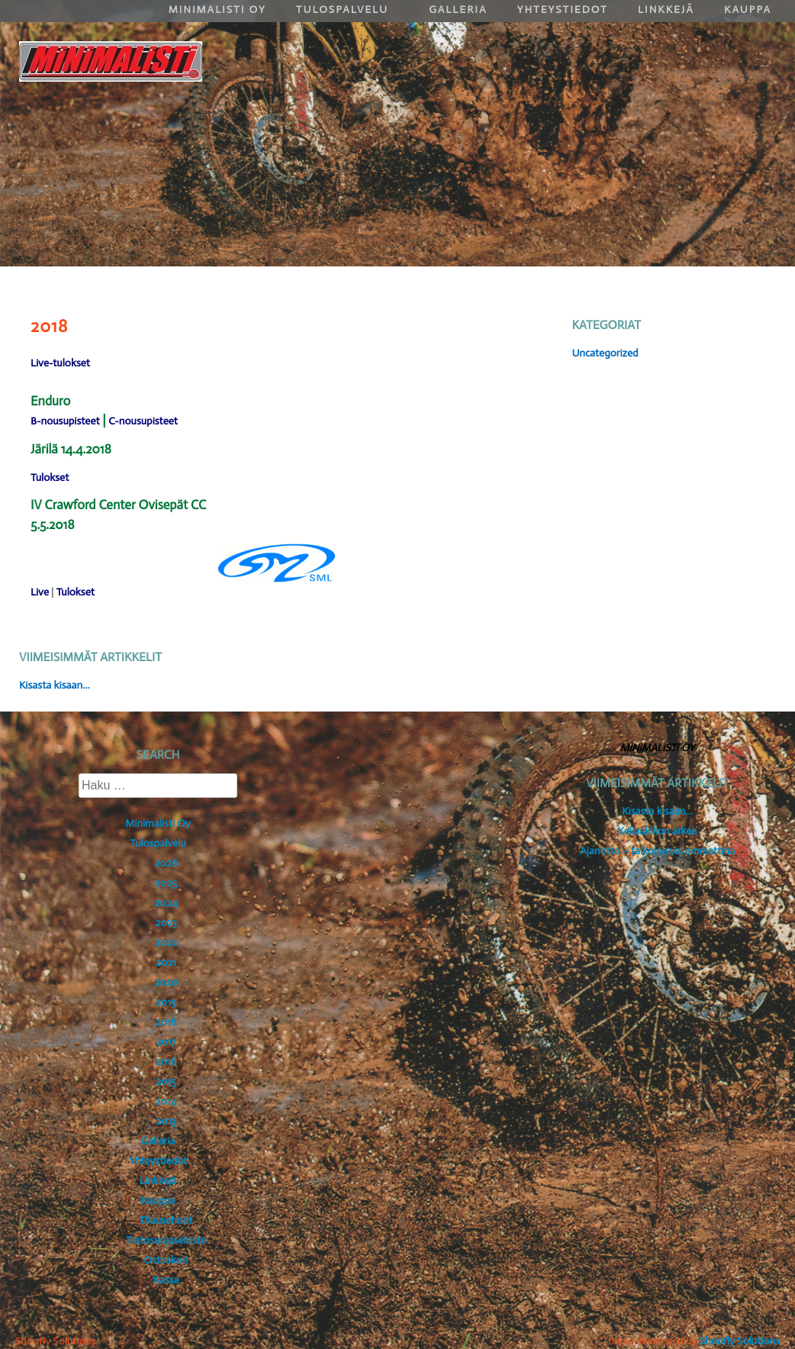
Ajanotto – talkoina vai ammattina (657, 850)
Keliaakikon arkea (657, 831)
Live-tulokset (60, 363)
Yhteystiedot (158, 1160)
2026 (166, 863)
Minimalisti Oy (158, 823)
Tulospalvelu (157, 843)
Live (40, 592)
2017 (165, 1041)
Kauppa (158, 1200)
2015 (166, 1081)
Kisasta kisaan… (54, 685)
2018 (166, 1021)
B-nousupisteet (65, 421)
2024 (165, 902)
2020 (166, 982)
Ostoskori (166, 1260)
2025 (166, 882)
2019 (166, 1002)
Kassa (166, 1279)
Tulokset (50, 477)
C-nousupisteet (143, 421)
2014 (166, 1101)
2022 (166, 942)
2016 (166, 1061)
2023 (165, 922)
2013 (165, 1121)
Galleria (158, 1140)
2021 (166, 962)
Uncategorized (604, 353)
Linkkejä (158, 1180)
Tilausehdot (166, 1220)
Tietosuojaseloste (165, 1240)
